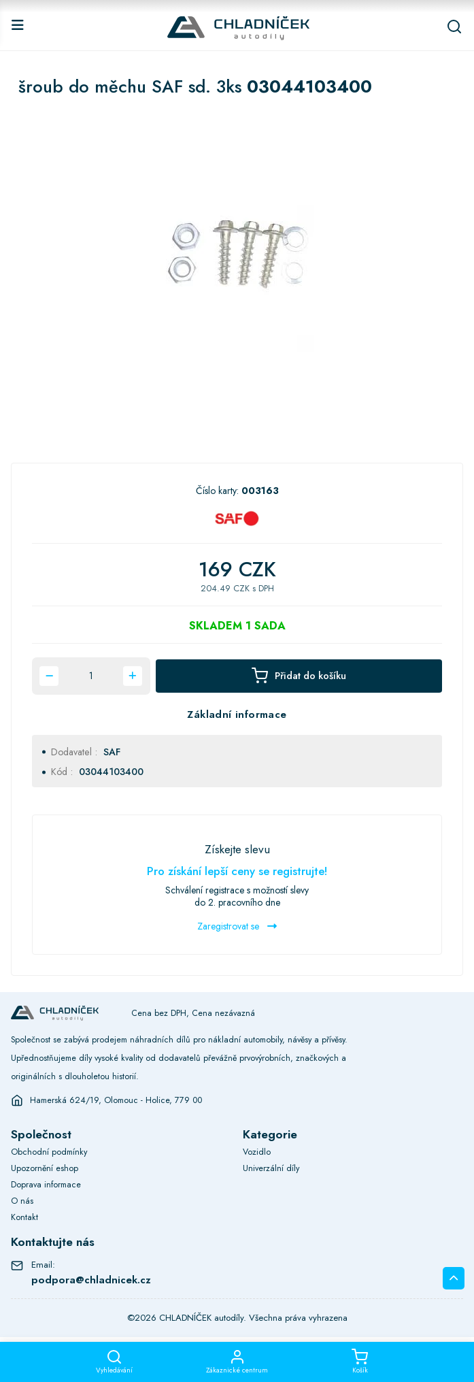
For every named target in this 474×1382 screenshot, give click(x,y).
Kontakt (24, 1217)
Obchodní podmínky (49, 1152)
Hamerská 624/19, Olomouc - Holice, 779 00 (116, 1100)
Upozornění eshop (44, 1168)
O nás (22, 1201)
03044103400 (111, 771)
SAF (111, 752)
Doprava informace (46, 1185)
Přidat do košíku (299, 676)
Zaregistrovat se (237, 926)
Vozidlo (257, 1152)
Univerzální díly (271, 1168)
